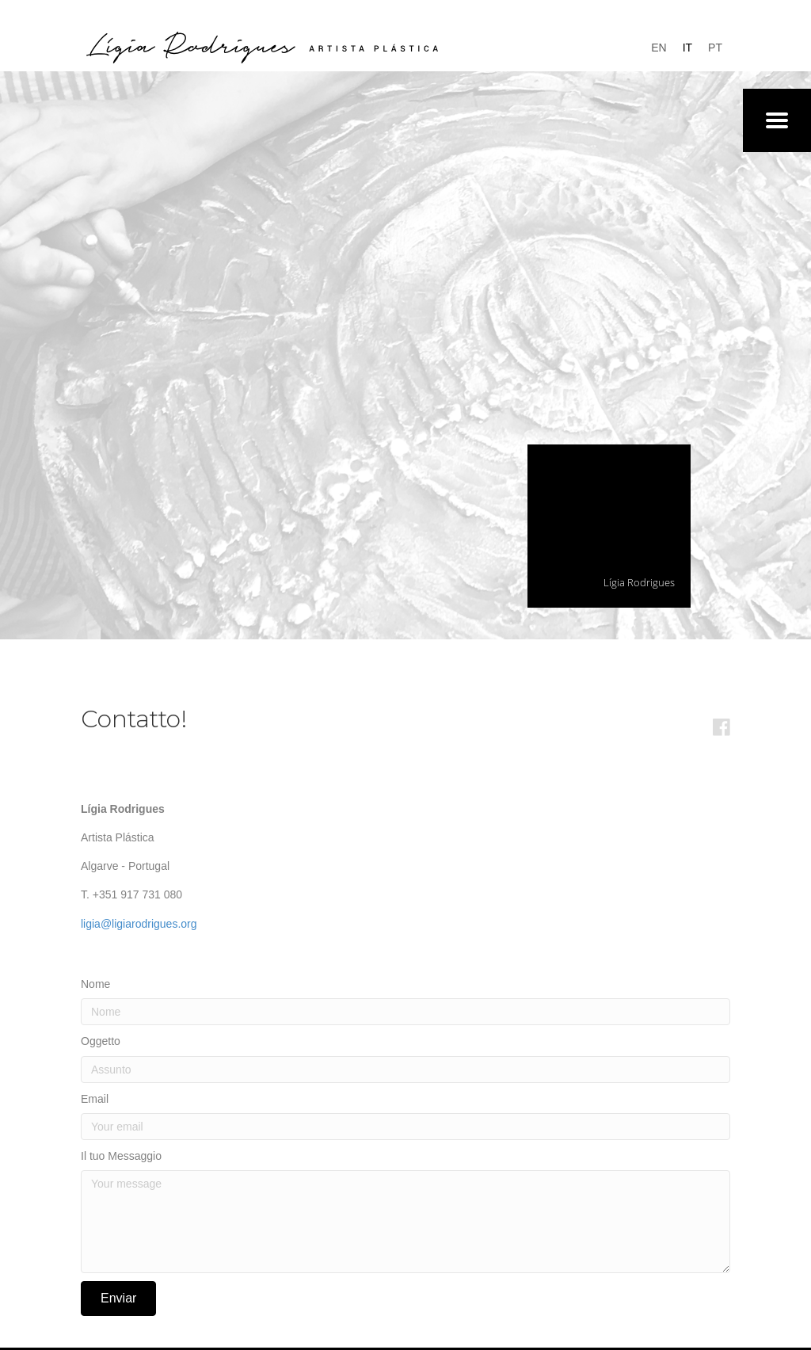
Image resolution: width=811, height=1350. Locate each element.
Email (95, 1099)
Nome (95, 984)
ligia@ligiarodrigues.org (139, 923)
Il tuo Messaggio (121, 1156)
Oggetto (100, 1041)
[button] (118, 1298)
